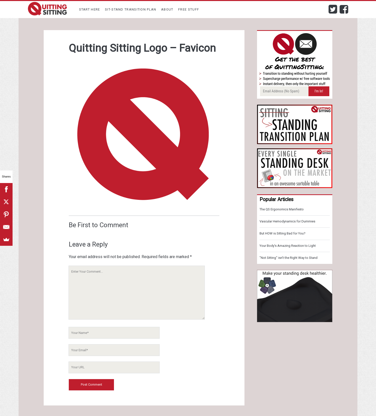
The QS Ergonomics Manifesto (282, 209)
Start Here (89, 9)
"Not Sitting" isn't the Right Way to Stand (289, 258)
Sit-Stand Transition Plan (130, 9)
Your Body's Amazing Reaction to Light (288, 246)
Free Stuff (188, 9)
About (167, 9)
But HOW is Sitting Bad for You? (282, 233)
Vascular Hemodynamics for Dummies (287, 221)
